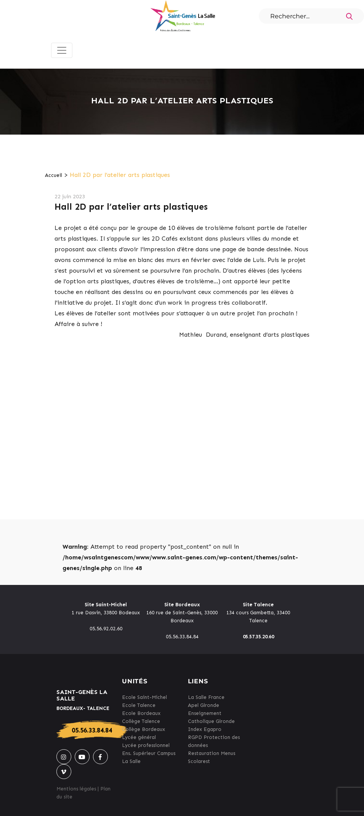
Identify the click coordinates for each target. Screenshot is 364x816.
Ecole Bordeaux (141, 713)
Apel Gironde (203, 705)
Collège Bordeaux (143, 729)
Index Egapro (204, 729)
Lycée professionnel (146, 745)
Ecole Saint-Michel (144, 697)
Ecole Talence (139, 705)
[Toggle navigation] (61, 50)
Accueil (53, 175)
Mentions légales (76, 789)
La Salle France (206, 697)
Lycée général (139, 737)
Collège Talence (141, 721)
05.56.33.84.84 (92, 730)
